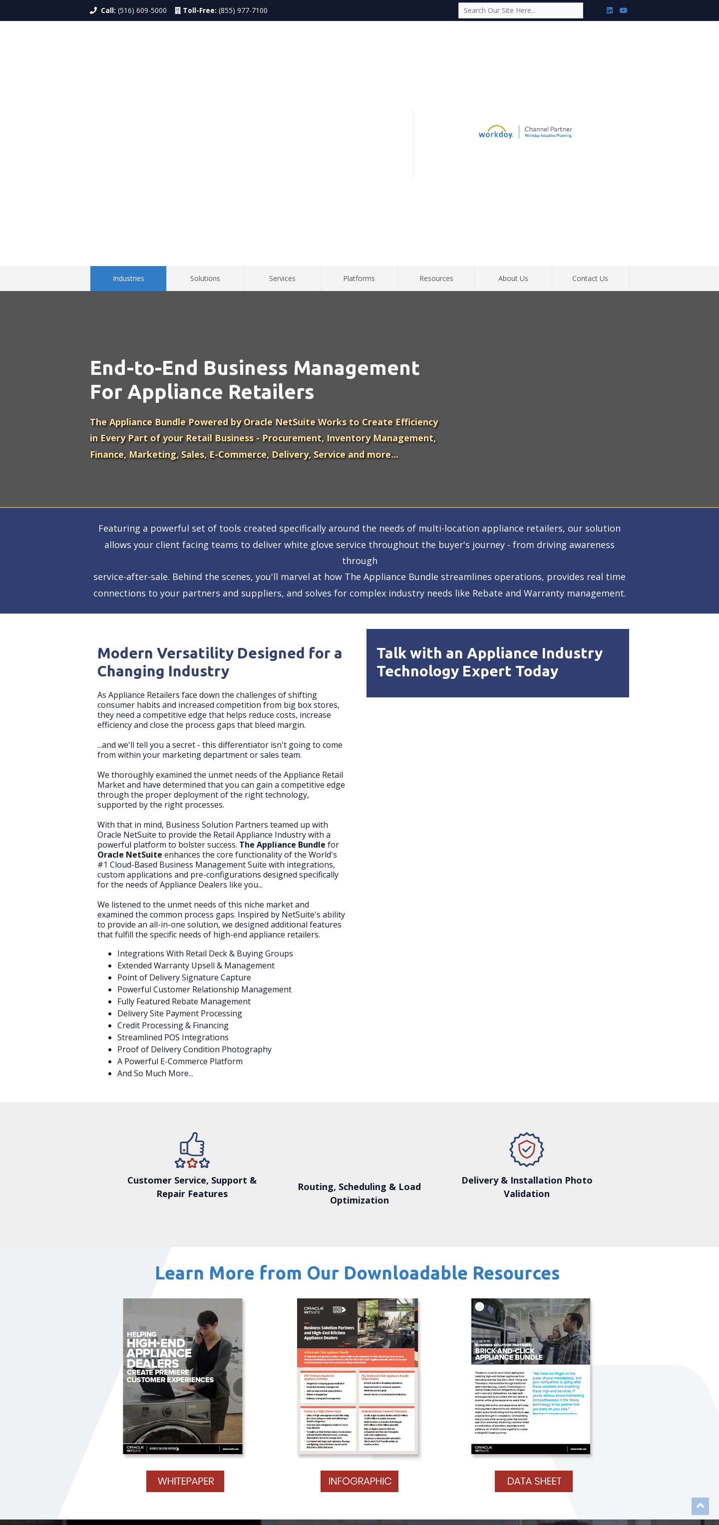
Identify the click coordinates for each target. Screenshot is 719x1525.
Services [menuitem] (282, 89)
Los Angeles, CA (353, 1481)
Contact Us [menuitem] (590, 89)
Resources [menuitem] (436, 89)
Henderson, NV (476, 1491)
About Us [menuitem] (513, 89)
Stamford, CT (504, 1481)
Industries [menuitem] (128, 89)
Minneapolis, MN (349, 1491)
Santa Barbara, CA (456, 1481)
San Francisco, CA (403, 1481)
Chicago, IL (306, 1491)
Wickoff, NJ (435, 1491)
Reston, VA (517, 1491)
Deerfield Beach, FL (260, 1491)
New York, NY (261, 1481)
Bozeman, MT (396, 1491)
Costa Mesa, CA (306, 1481)
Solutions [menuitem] (205, 89)
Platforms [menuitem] (359, 89)
